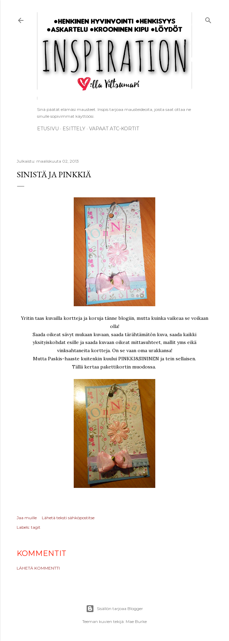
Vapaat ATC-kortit (114, 129)
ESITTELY (74, 129)
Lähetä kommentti (38, 568)
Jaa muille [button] (27, 517)
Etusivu (48, 129)
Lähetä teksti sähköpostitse (68, 517)
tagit (35, 527)
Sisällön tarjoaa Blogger (114, 609)
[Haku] (208, 19)
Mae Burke (136, 621)
